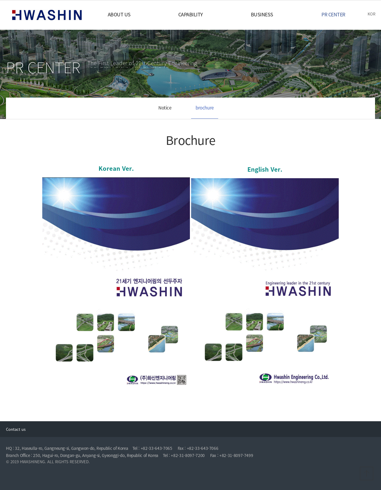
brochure (205, 107)
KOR (371, 14)
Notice (164, 107)
